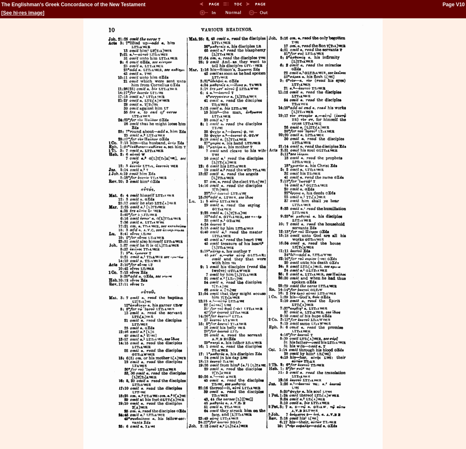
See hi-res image (23, 13)
